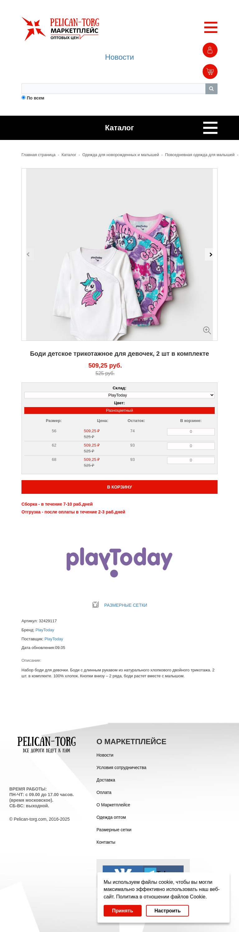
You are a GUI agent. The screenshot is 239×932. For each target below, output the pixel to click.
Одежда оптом (111, 817)
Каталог (69, 154)
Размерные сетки (113, 829)
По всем (36, 97)
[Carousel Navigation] (119, 254)
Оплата (103, 792)
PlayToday (44, 630)
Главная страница (38, 154)
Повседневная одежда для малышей (200, 154)
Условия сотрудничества (121, 767)
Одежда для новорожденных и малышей (120, 154)
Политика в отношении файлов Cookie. (161, 896)
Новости (119, 57)
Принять (122, 910)
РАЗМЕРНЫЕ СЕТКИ (119, 605)
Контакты (105, 842)
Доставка (105, 779)
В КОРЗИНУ (119, 487)
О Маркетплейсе (113, 804)
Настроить (167, 910)
